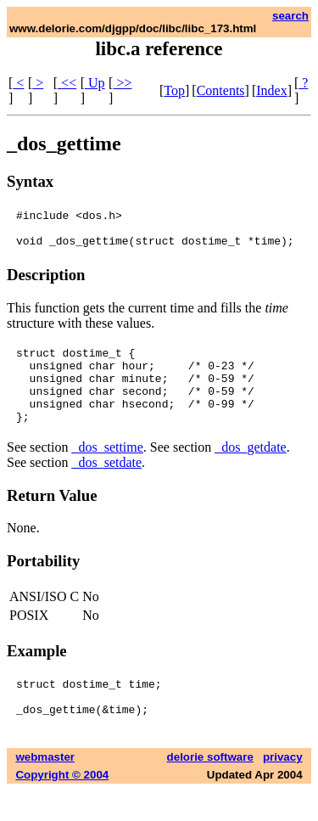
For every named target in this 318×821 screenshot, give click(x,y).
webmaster (45, 787)
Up (95, 83)
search (290, 15)
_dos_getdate (250, 470)
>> (122, 83)
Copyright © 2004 (62, 805)
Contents (221, 90)
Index (271, 90)
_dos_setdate (106, 485)
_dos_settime (106, 470)
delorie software (210, 787)
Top (174, 90)
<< (67, 83)
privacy (283, 787)
